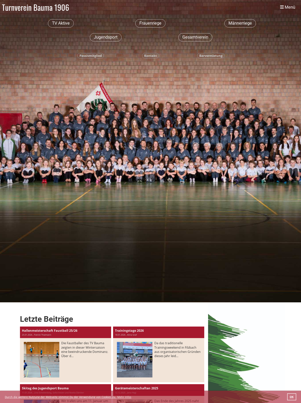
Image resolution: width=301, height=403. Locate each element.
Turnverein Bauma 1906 (35, 7)
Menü (287, 7)
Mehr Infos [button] (124, 397)
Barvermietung (210, 56)
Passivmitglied (90, 56)
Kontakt (150, 56)
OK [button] (292, 397)
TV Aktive (61, 23)
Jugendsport (105, 37)
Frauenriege (150, 23)
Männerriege (240, 23)
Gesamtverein (195, 37)
